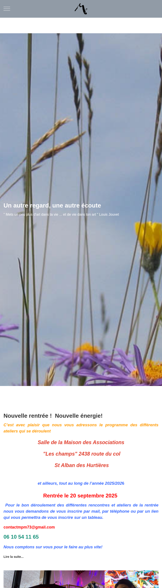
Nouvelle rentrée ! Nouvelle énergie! (55, 415)
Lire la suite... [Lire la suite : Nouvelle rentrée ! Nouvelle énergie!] (14, 556)
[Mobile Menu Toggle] (7, 9)
